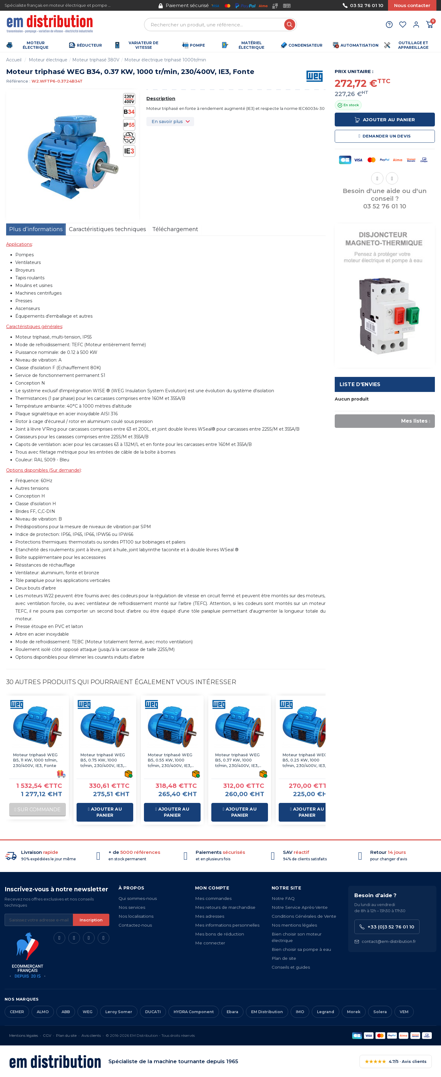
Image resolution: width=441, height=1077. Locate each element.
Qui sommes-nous (138, 898)
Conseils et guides (291, 967)
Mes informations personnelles (227, 925)
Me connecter (210, 942)
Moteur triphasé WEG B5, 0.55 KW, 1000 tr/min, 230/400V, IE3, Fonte (170, 760)
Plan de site (284, 958)
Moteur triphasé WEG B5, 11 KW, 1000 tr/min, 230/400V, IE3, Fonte (35, 760)
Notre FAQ (283, 898)
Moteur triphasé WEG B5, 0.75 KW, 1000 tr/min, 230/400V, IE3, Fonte (102, 760)
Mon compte (212, 888)
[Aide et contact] (389, 24)
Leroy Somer (118, 1011)
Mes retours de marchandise (225, 907)
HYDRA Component (194, 1011)
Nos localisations (136, 916)
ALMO (43, 1011)
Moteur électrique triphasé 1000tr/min (165, 60)
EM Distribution (267, 1011)
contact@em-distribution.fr (385, 941)
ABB (66, 1011)
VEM (404, 1011)
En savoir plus (167, 121)
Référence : (18, 81)
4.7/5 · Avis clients (396, 1061)
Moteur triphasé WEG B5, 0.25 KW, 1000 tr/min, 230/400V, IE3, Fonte (304, 760)
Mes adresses (209, 916)
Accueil (13, 60)
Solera (380, 1011)
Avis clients (91, 1035)
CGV (47, 1035)
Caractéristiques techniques (107, 229)
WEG (87, 1011)
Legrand (325, 1011)
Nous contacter (412, 5)
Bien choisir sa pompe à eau (301, 949)
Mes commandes (213, 898)
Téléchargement (175, 229)
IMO (300, 1011)
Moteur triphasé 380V (95, 60)
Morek (353, 1011)
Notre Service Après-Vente (300, 907)
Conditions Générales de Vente (304, 916)
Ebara (232, 1011)
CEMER (17, 1011)
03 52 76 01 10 (363, 5)
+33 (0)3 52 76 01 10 (387, 927)
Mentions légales (23, 1035)
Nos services (132, 907)
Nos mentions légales (294, 925)
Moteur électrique (48, 60)
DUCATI (153, 1011)
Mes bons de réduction (219, 934)
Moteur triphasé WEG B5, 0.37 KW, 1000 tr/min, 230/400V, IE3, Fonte (237, 760)
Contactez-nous (135, 925)
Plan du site (66, 1035)
